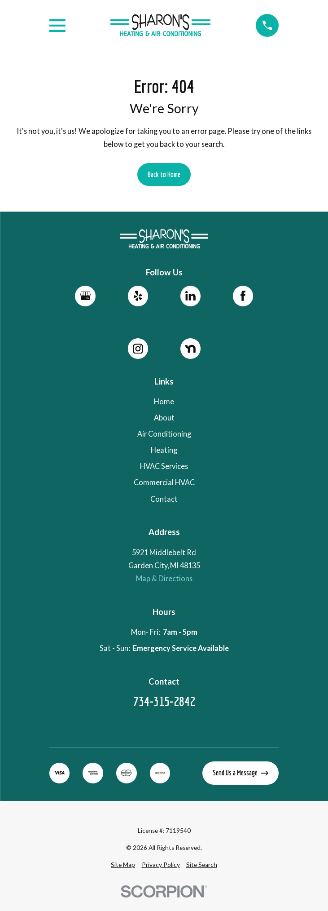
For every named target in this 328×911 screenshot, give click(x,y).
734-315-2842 (164, 701)
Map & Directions (164, 578)
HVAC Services (164, 466)
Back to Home (164, 174)
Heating (164, 450)
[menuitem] (123, 864)
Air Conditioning (164, 433)
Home (164, 401)
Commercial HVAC (164, 482)
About (164, 417)
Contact (164, 499)
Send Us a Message (240, 773)
